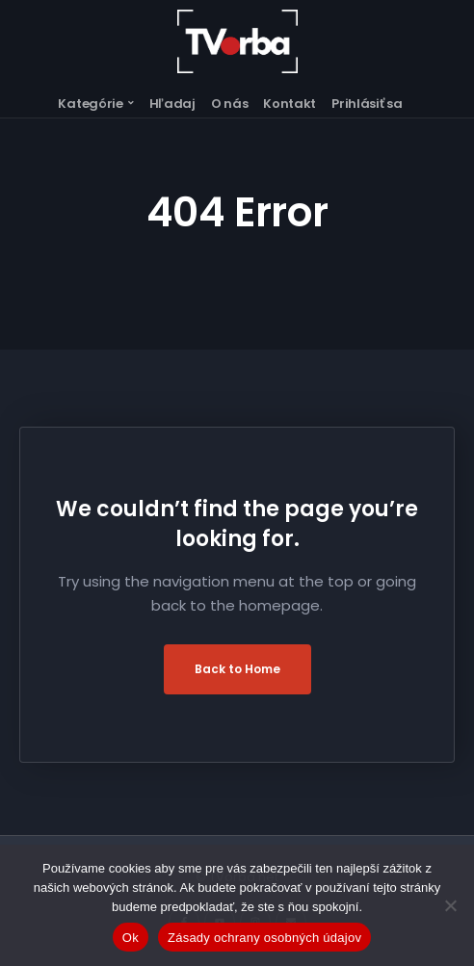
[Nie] (450, 905)
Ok (130, 937)
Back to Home (237, 669)
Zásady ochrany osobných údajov (264, 937)
